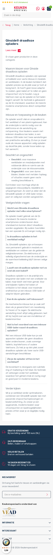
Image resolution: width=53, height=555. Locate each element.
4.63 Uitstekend (15, 2)
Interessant (9, 531)
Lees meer (14, 50)
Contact (7, 539)
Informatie (8, 522)
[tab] (26, 523)
